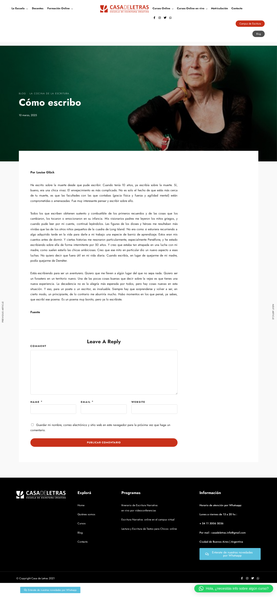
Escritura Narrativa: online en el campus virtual (147, 519)
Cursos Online (161, 8)
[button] (233, 588)
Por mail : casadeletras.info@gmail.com (222, 533)
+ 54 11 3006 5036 (211, 523)
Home (81, 505)
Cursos (82, 523)
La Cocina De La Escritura (49, 93)
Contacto (236, 8)
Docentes (37, 8)
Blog (22, 93)
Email (86, 402)
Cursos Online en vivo (190, 8)
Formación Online (58, 8)
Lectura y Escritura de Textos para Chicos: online (149, 529)
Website (138, 402)
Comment (38, 346)
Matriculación (219, 8)
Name (35, 402)
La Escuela (18, 8)
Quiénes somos (86, 514)
